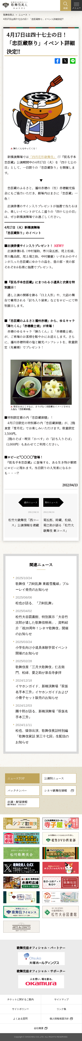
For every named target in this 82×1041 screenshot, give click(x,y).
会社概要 (39, 1028)
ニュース (23, 15)
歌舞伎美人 (8, 15)
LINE (72, 61)
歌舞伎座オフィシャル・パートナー (41, 948)
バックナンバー (17, 790)
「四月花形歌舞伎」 (42, 157)
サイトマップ (61, 999)
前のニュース (30, 502)
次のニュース (51, 502)
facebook (57, 61)
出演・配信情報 (17, 803)
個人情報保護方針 (59, 1018)
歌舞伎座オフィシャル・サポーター (41, 971)
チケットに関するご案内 (20, 999)
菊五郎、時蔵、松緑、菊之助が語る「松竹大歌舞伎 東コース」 (58, 525)
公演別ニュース (54, 778)
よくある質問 (20, 1018)
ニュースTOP (15, 778)
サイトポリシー (20, 1009)
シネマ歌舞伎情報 (55, 790)
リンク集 (61, 1009)
